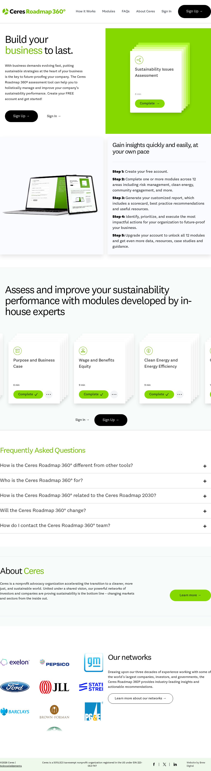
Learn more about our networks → (140, 698)
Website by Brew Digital (196, 764)
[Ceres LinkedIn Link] (175, 764)
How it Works (86, 11)
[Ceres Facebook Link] (154, 764)
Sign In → (54, 116)
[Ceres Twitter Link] (165, 764)
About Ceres (145, 11)
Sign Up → (194, 11)
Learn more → (190, 595)
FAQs (126, 11)
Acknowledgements (11, 766)
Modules (108, 11)
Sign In (166, 11)
